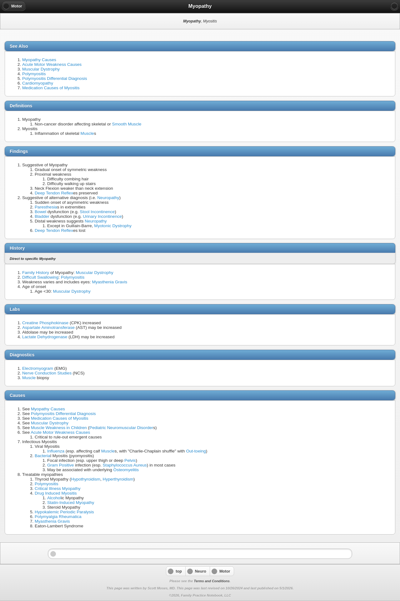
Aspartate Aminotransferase (48, 327)
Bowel (40, 211)
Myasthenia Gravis (109, 282)
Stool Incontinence (97, 211)
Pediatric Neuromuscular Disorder (121, 427)
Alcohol (54, 498)
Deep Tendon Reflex (54, 193)
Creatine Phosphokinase (45, 322)
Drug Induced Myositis (56, 493)
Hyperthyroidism (118, 479)
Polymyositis (34, 73)
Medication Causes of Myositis (51, 88)
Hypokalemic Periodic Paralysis (64, 512)
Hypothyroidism (85, 479)
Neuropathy (108, 197)
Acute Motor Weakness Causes (52, 64)
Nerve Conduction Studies (47, 373)
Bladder (42, 216)
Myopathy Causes (39, 59)
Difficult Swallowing (40, 277)
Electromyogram (37, 368)
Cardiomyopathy (37, 83)
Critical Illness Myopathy (58, 488)
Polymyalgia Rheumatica (58, 516)
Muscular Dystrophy (41, 69)
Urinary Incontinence (102, 216)
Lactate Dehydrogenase (44, 337)
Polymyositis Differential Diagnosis (54, 78)
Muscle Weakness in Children (59, 427)
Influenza (55, 451)
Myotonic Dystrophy (112, 225)
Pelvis (130, 460)
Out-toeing (196, 451)
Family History (35, 272)
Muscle (87, 133)
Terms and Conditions (211, 581)
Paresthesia (46, 207)
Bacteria (42, 455)
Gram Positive (60, 465)
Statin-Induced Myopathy (70, 502)
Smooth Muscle (127, 124)
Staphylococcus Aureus (125, 465)
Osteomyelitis (126, 469)
